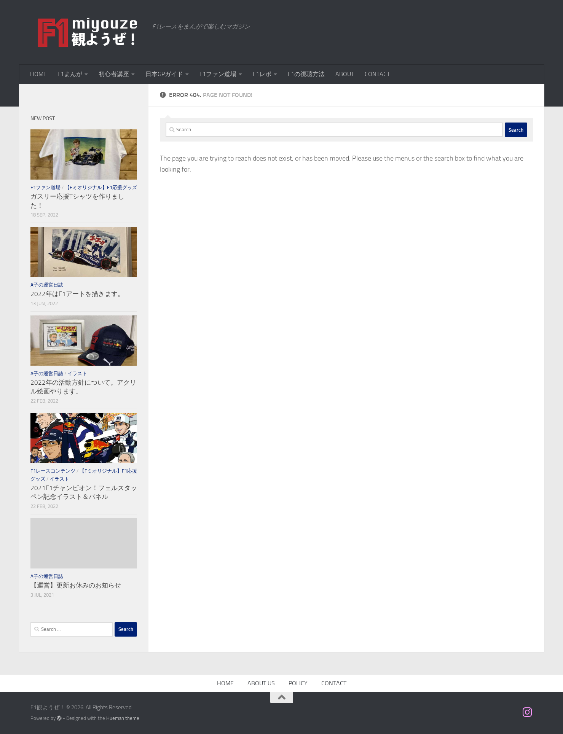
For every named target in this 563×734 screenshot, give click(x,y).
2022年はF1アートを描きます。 (77, 294)
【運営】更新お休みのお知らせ (75, 585)
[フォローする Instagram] (527, 712)
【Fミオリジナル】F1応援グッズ (101, 187)
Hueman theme (122, 718)
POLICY (298, 683)
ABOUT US (261, 683)
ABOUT (344, 74)
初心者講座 (114, 74)
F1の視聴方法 (306, 74)
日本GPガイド (164, 74)
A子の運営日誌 (46, 285)
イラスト (77, 373)
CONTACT (377, 74)
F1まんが (69, 74)
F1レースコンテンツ (52, 471)
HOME (38, 74)
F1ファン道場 (217, 74)
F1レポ (262, 74)
